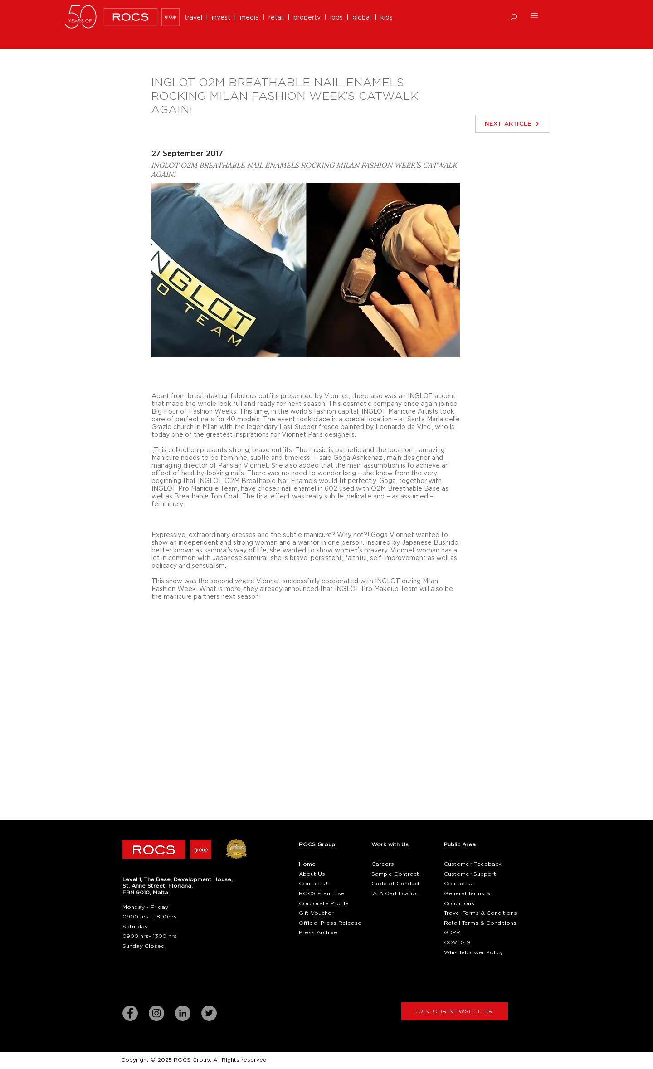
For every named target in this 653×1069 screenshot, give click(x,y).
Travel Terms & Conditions (480, 913)
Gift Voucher (316, 913)
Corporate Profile (324, 903)
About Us (312, 874)
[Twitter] (209, 1013)
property (308, 18)
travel (195, 18)
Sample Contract (395, 874)
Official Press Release (330, 923)
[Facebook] (130, 1013)
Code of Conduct (395, 883)
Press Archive (318, 932)
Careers (382, 864)
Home (307, 864)
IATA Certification (395, 893)
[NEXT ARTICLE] (512, 124)
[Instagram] (156, 1013)
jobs (336, 18)
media (251, 18)
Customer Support (470, 874)
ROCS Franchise (322, 893)
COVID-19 (457, 942)
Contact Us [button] (315, 883)
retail (278, 18)
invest (223, 18)
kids (386, 18)
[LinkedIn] (182, 1013)
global (361, 18)
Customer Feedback (473, 864)
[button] (513, 17)
